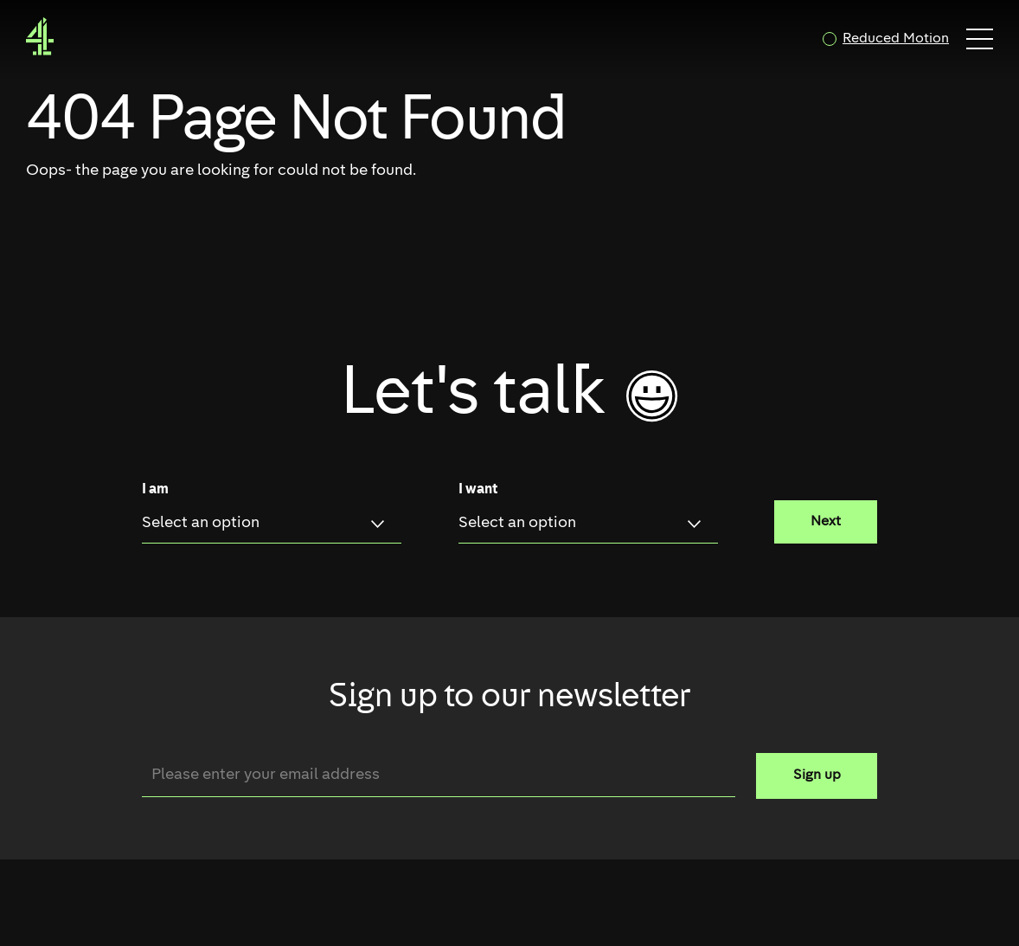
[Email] (438, 775)
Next (826, 522)
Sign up (817, 775)
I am (155, 490)
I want (477, 490)
